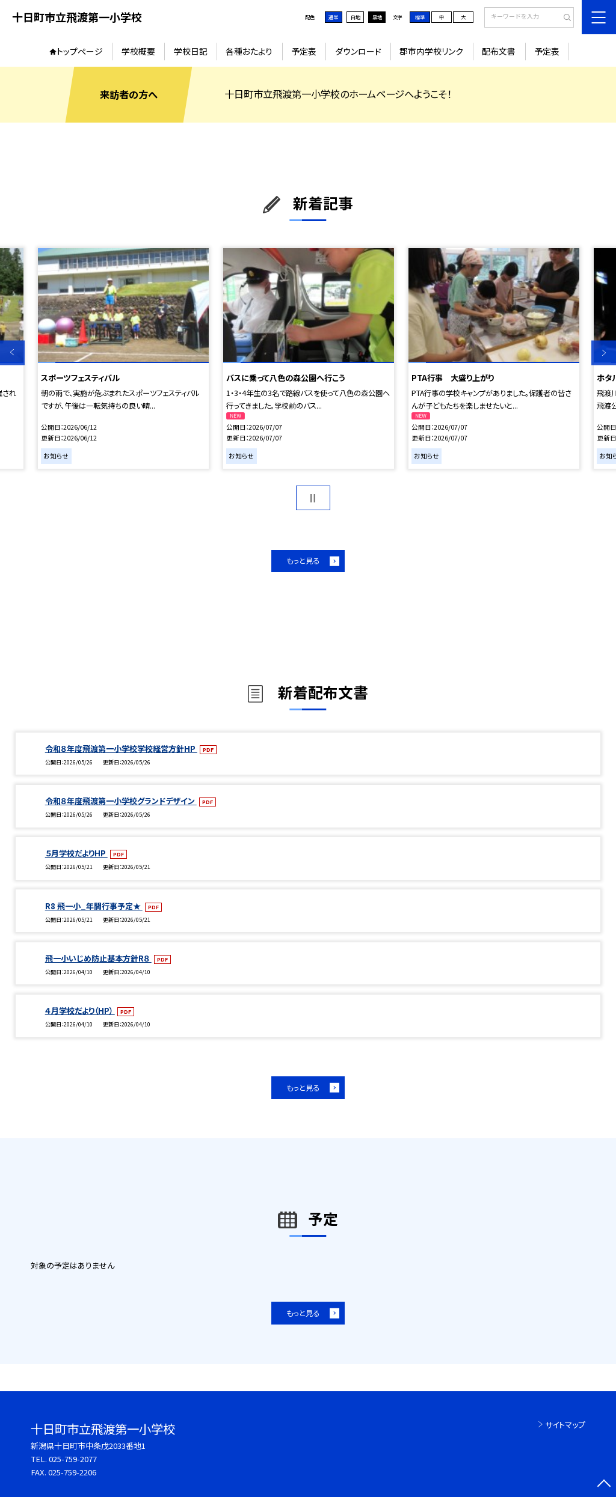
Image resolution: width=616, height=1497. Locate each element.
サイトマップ (565, 1424)
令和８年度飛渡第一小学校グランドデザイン (121, 800)
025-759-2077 (73, 1459)
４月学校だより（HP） (80, 1010)
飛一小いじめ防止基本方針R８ (98, 958)
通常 (333, 16)
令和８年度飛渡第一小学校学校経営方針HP (121, 748)
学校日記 (191, 51)
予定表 (303, 51)
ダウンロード (358, 51)
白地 (355, 16)
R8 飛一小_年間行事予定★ (94, 906)
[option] (123, 358)
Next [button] (603, 352)
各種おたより (249, 51)
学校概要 (138, 51)
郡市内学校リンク (431, 51)
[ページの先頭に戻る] (603, 1484)
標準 (420, 16)
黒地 (377, 16)
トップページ (80, 51)
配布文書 (499, 51)
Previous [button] (12, 352)
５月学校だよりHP (76, 853)
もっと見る (302, 560)
